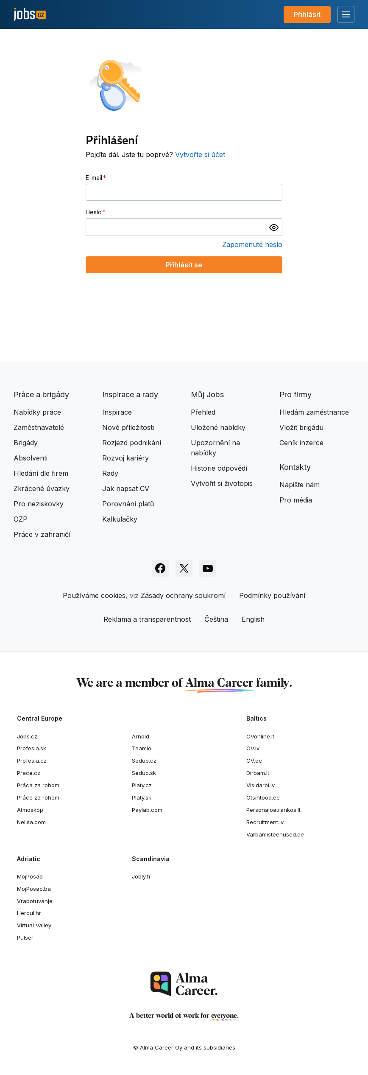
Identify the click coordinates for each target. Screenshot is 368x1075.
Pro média (295, 500)
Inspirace (117, 412)
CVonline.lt (260, 736)
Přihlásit (307, 14)
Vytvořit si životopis (222, 483)
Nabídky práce (37, 412)
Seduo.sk (144, 772)
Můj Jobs (207, 394)
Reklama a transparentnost (147, 619)
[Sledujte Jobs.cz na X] (184, 568)
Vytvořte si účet (200, 154)
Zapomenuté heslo (252, 244)
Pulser (25, 937)
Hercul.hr (29, 912)
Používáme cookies (94, 595)
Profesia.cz (32, 760)
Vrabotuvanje (35, 901)
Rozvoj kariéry (125, 458)
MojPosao (30, 876)
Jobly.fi (141, 876)
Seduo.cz (144, 760)
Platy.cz (142, 785)
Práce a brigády (41, 394)
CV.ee (254, 760)
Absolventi (30, 458)
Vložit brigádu (301, 427)
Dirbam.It (257, 772)
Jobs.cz (27, 736)
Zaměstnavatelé (39, 427)
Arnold (140, 736)
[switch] (273, 227)
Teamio (141, 748)
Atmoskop (30, 809)
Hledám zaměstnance (314, 412)
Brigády (26, 442)
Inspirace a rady (130, 394)
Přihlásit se (184, 265)
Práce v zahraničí (42, 534)
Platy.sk (141, 797)
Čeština (216, 619)
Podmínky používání (272, 595)
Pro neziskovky (39, 504)
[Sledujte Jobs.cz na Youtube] (207, 568)
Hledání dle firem (41, 473)
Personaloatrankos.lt (273, 809)
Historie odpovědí (219, 468)
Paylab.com (147, 809)
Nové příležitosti (128, 427)
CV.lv (252, 748)
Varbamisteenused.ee (275, 834)
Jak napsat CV (125, 488)
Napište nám (299, 484)
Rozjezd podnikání (131, 442)
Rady (110, 473)
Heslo (94, 212)
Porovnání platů (128, 504)
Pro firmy (295, 394)
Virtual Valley (34, 925)
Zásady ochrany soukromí (183, 595)
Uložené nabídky (218, 427)
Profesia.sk (31, 748)
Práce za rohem (38, 797)
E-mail (94, 177)
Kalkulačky (119, 519)
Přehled (203, 412)
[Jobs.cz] (30, 14)
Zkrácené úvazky (42, 488)
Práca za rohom (38, 785)
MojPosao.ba (34, 888)
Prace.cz (28, 772)
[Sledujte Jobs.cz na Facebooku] (160, 568)
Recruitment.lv (265, 822)
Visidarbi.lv (260, 785)
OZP (21, 519)
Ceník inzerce (301, 442)
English (253, 619)
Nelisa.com (31, 822)
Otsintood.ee (263, 797)
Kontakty (295, 467)
